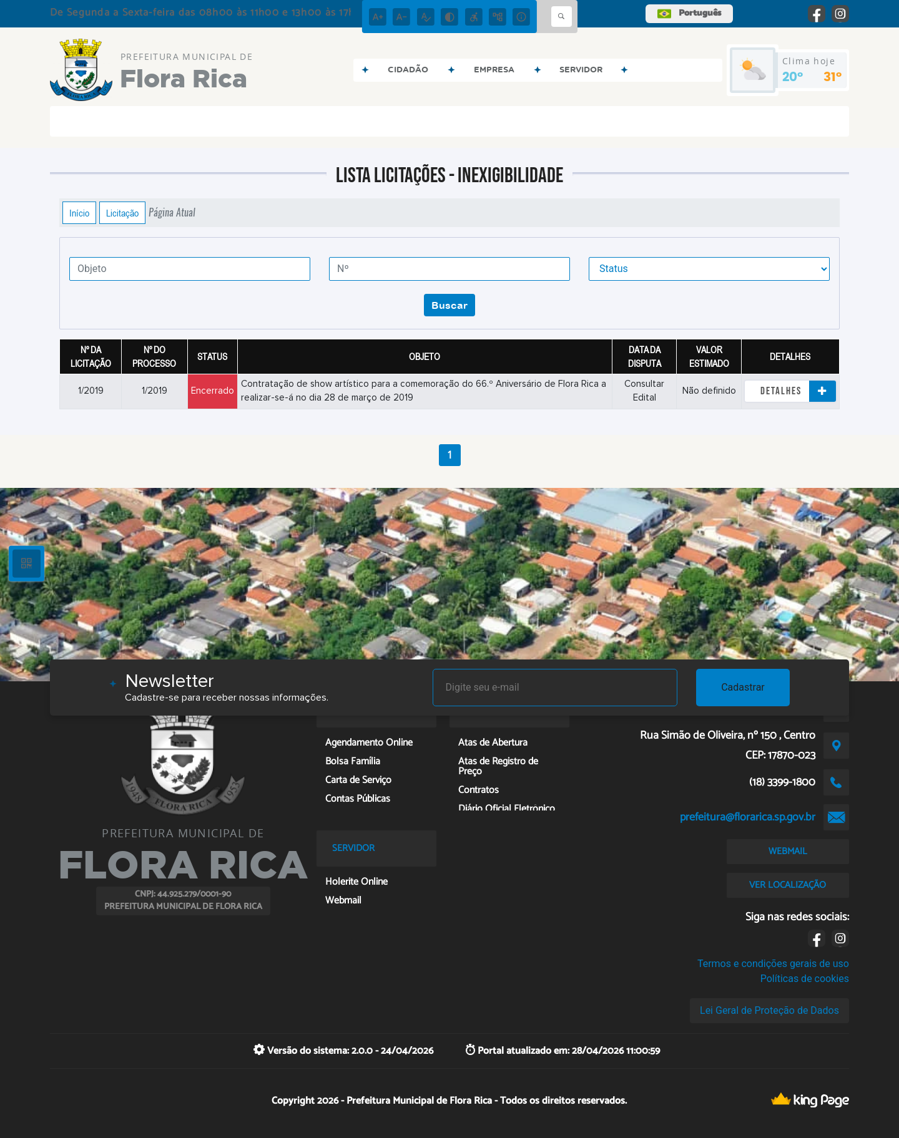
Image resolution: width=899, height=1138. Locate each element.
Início (79, 213)
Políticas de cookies (804, 979)
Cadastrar (743, 687)
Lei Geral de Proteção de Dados (769, 1010)
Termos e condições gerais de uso (773, 964)
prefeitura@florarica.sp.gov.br (747, 817)
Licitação (122, 213)
